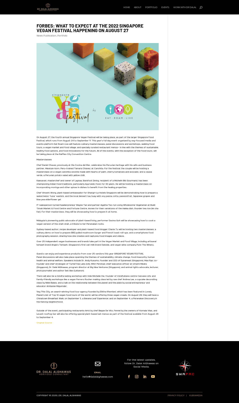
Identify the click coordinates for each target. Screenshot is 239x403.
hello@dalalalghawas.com (97, 376)
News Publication (46, 35)
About (137, 7)
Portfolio (151, 7)
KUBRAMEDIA (195, 395)
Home (126, 7)
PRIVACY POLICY (176, 395)
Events (165, 7)
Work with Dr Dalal (184, 7)
